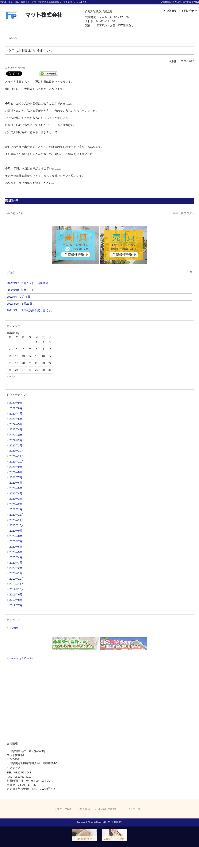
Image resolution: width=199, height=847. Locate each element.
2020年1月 (16, 573)
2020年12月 (16, 514)
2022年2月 (16, 440)
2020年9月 (16, 530)
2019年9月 (16, 594)
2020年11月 (16, 520)
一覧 (190, 272)
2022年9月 (16, 402)
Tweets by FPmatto (21, 658)
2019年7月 (16, 605)
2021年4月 (16, 493)
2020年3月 (16, 562)
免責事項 (85, 809)
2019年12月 (16, 578)
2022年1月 (16, 445)
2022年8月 (16, 408)
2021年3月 (16, 498)
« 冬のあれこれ (14, 213)
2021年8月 (16, 472)
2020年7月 (16, 541)
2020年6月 (16, 546)
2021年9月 (16, 466)
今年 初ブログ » (183, 213)
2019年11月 (16, 584)
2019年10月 (16, 589)
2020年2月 (16, 567)
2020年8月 (16, 536)
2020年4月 (16, 557)
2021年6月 (16, 482)
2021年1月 (16, 509)
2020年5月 (16, 552)
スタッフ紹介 (64, 809)
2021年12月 (16, 450)
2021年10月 (16, 461)
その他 (21, 67)
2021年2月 (16, 504)
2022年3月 (16, 434)
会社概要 (172, 11)
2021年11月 (16, 456)
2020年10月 (16, 525)
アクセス (14, 767)
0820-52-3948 (98, 11)
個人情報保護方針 (107, 809)
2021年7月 (16, 477)
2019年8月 (16, 599)
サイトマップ (132, 809)
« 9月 (12, 376)
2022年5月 (16, 424)
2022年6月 (16, 418)
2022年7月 (16, 413)
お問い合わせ (189, 11)
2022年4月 (16, 429)
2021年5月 (16, 488)
